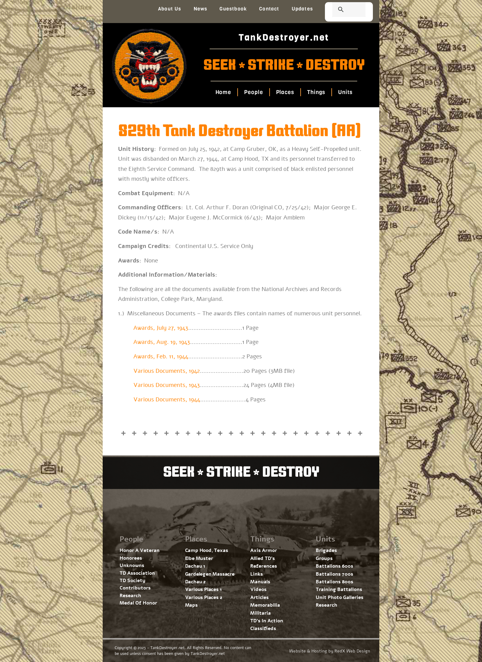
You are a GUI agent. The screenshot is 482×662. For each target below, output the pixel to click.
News (200, 9)
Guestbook (233, 9)
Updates (302, 9)
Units (345, 92)
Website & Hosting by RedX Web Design (329, 651)
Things (316, 92)
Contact (269, 9)
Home (223, 92)
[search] (341, 10)
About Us (169, 9)
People (253, 92)
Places (285, 92)
